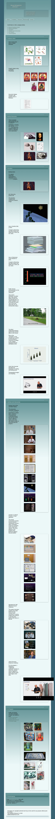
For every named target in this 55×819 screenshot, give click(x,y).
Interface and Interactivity (14, 31)
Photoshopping (12, 33)
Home (8, 19)
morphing (11, 179)
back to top (46, 36)
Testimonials (26, 19)
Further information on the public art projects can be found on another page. (14, 719)
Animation (11, 29)
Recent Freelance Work (14, 27)
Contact (31, 19)
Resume (20, 19)
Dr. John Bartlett (12, 411)
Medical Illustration (13, 28)
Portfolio (14, 19)
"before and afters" (14, 799)
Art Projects (11, 32)
